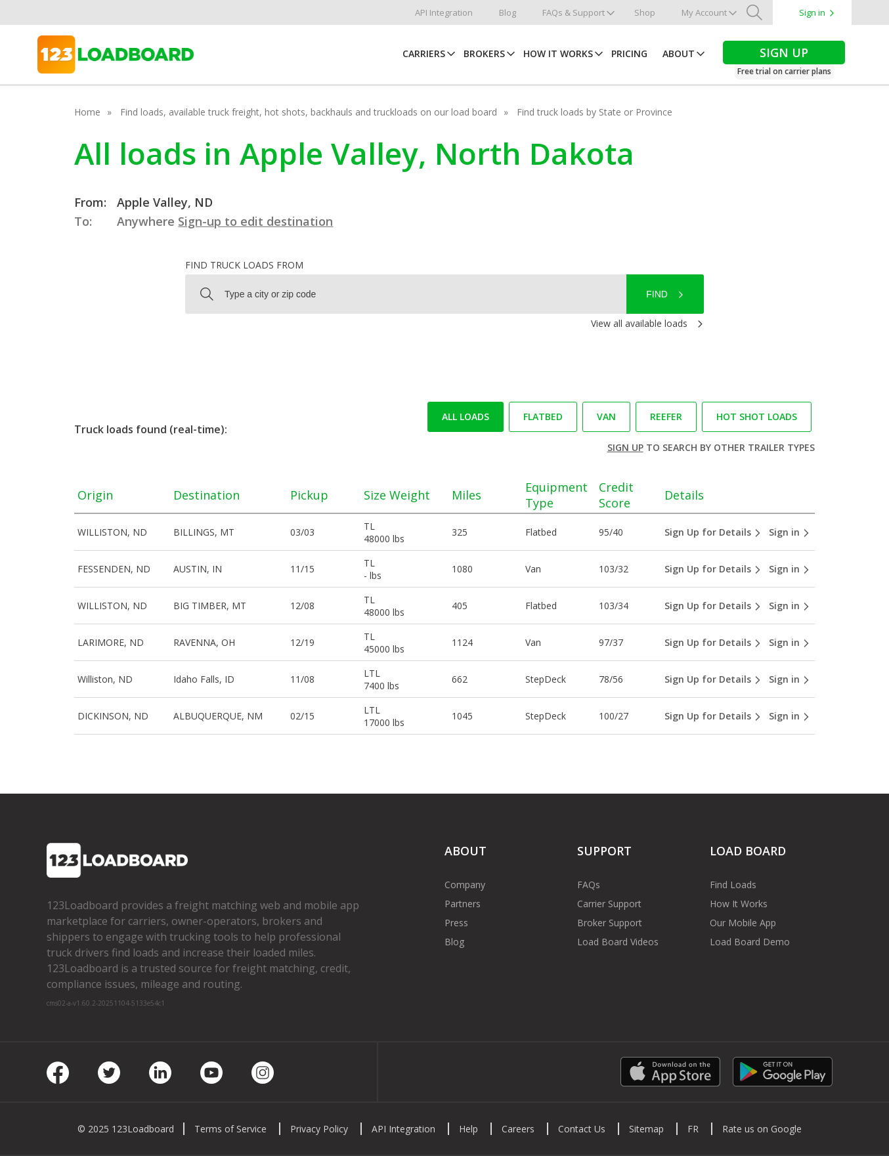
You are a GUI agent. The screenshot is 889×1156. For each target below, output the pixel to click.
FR (693, 1129)
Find (657, 294)
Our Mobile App (743, 922)
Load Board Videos (618, 941)
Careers (518, 1129)
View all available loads (639, 323)
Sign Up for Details (713, 532)
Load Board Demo (750, 941)
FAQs (588, 884)
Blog (507, 12)
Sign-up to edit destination (255, 221)
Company (464, 884)
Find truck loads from (244, 265)
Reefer (666, 416)
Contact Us (581, 1129)
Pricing (629, 53)
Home (87, 112)
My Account (704, 12)
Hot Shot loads (756, 416)
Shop (644, 12)
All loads (465, 416)
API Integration (444, 12)
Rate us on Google (762, 1129)
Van (606, 416)
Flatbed (543, 416)
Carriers (423, 53)
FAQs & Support (573, 12)
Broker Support (609, 922)
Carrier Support (609, 903)
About (678, 53)
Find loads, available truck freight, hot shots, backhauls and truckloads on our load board (308, 112)
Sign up (625, 447)
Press (456, 922)
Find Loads (733, 884)
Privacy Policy (319, 1129)
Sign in (812, 12)
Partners (462, 903)
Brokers (484, 53)
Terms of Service (230, 1129)
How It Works (558, 53)
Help (468, 1129)
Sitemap (646, 1129)
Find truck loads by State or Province (594, 112)
